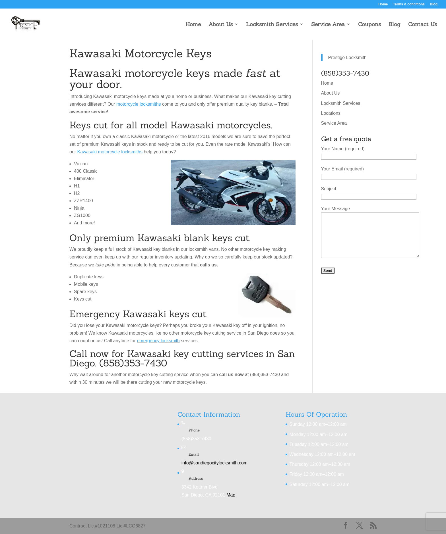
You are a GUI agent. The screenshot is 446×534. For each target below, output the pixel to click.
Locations (331, 113)
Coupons (369, 25)
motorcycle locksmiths (138, 104)
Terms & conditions (409, 4)
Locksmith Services (272, 25)
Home (383, 4)
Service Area (328, 25)
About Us (220, 25)
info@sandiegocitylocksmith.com (214, 462)
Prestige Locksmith (347, 57)
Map (230, 495)
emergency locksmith (158, 340)
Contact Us (422, 25)
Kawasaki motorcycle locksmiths (110, 151)
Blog (433, 4)
